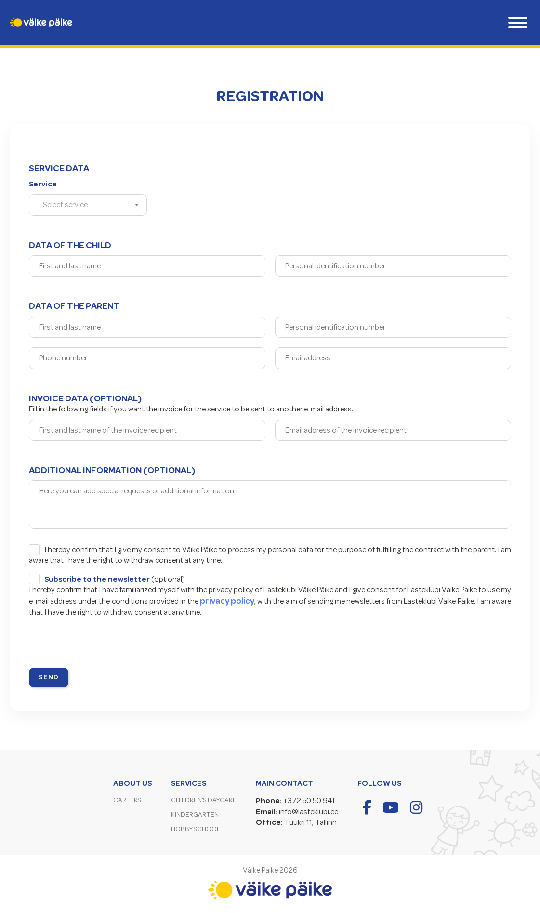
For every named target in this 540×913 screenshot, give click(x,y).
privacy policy (227, 601)
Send (49, 677)
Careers (127, 800)
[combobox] (88, 204)
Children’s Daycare (204, 800)
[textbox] (68, 204)
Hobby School (195, 829)
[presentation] (102, 644)
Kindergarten (195, 814)
